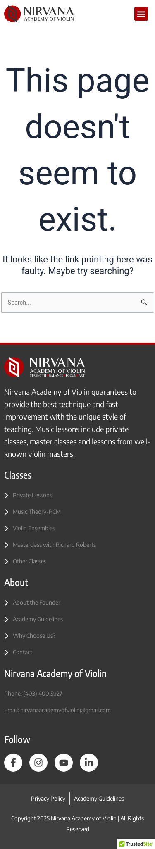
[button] (141, 14)
